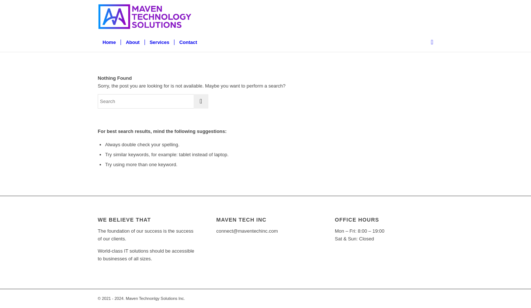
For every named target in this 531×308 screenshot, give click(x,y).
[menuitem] (109, 42)
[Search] (429, 42)
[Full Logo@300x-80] (146, 16)
